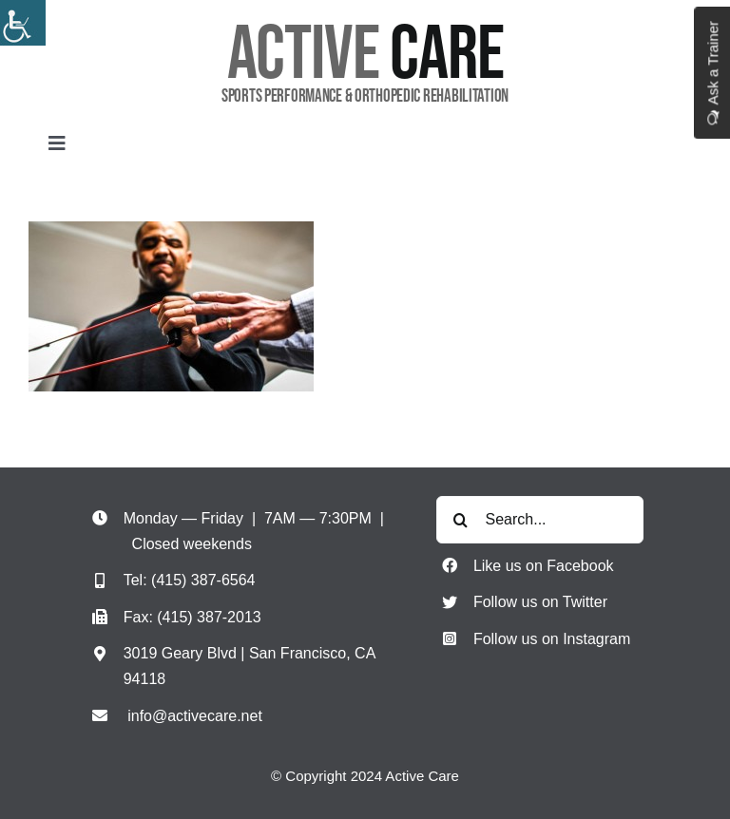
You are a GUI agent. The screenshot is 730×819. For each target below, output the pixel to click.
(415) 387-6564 (203, 580)
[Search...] (539, 519)
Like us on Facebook (543, 566)
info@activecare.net (194, 716)
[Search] (460, 519)
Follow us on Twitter (540, 602)
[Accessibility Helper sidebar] (23, 23)
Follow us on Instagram (551, 639)
